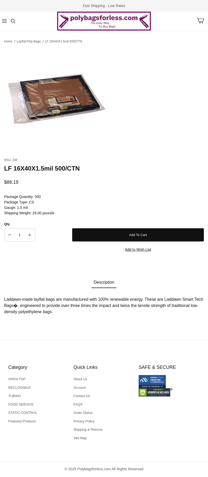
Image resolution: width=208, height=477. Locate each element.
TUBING (14, 396)
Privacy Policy (83, 421)
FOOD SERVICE (21, 404)
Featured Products (22, 421)
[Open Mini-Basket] (202, 20)
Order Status (83, 413)
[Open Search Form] (13, 21)
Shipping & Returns (87, 429)
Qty (7, 224)
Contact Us (81, 396)
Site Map (80, 438)
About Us (80, 379)
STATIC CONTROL (22, 413)
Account (79, 388)
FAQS (78, 404)
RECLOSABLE (19, 388)
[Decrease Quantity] (9, 235)
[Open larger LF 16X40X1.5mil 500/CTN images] (104, 99)
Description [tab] (104, 282)
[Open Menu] (4, 21)
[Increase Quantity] (30, 235)
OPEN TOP (17, 379)
